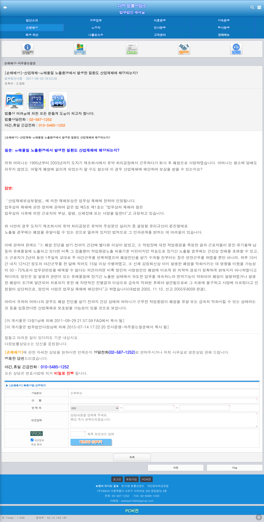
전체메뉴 (224, 34)
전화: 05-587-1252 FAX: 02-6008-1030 (132, 496)
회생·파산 (31, 35)
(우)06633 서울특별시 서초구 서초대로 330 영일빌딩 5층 (132, 491)
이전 (175, 467)
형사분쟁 (224, 28)
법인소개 (32, 20)
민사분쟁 (160, 28)
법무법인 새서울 (132, 12)
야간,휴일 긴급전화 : (35, 125)
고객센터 (160, 35)
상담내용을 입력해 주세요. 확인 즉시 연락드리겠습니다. (164, 420)
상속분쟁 (224, 20)
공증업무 (96, 20)
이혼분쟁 (160, 20)
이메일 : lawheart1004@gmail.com (132, 501)
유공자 (95, 28)
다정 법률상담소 (132, 6)
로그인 (117, 479)
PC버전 (146, 479)
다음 (234, 467)
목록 (132, 457)
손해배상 (32, 28)
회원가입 (131, 479)
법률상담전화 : (28, 119)
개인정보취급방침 (158, 486)
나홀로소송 (95, 35)
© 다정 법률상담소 (132, 486)
